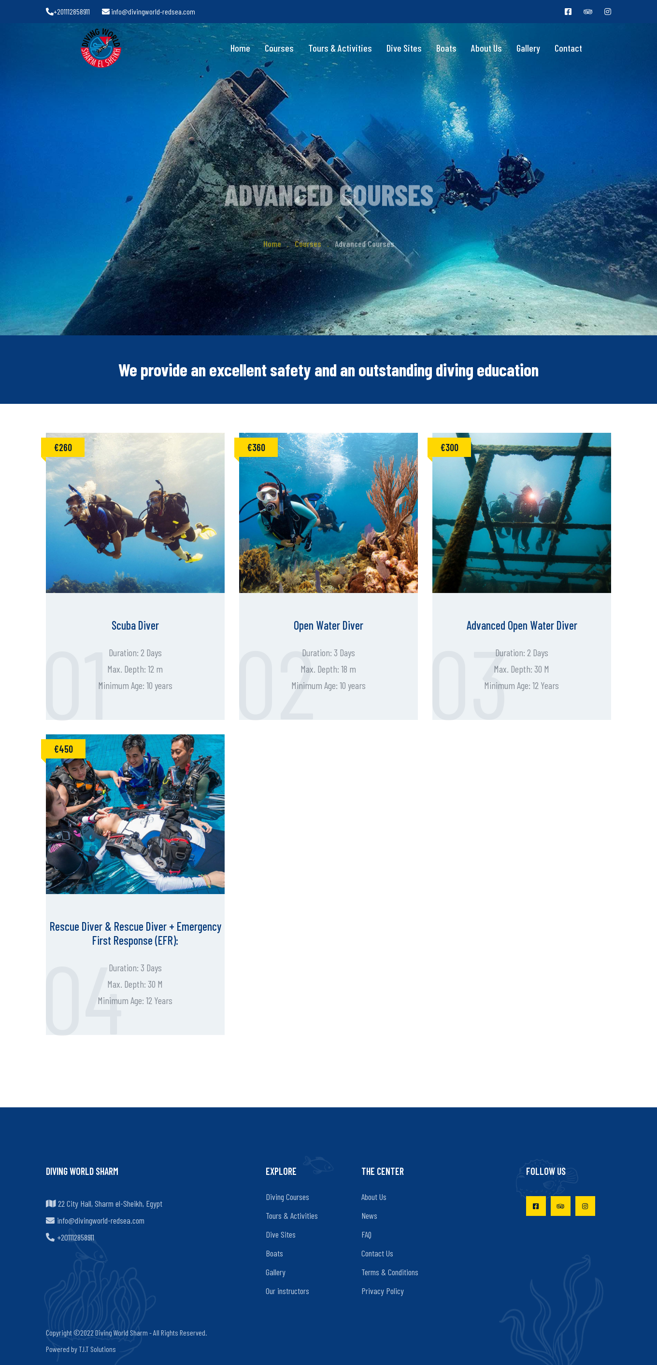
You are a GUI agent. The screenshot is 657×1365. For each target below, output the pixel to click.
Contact (568, 48)
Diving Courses (287, 1196)
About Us (486, 48)
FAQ (366, 1234)
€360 (256, 447)
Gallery (528, 48)
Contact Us (377, 1253)
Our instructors (287, 1290)
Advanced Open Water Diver (522, 625)
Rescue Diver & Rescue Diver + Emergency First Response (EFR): (135, 933)
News (369, 1215)
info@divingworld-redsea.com (148, 11)
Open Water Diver (328, 625)
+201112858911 (68, 11)
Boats (446, 48)
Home (240, 48)
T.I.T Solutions (97, 1348)
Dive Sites (404, 48)
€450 (63, 749)
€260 (63, 447)
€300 (449, 447)
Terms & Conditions (389, 1272)
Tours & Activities (340, 48)
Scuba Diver (135, 625)
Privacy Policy (382, 1290)
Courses (279, 48)
